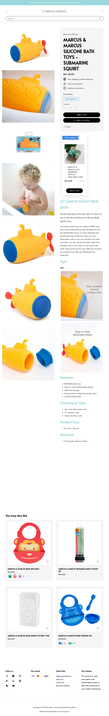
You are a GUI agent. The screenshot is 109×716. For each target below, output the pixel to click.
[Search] (99, 18)
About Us (59, 679)
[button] (6, 11)
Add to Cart (82, 114)
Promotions (68, 94)
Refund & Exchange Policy (49, 711)
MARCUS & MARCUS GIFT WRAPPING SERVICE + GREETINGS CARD (73, 172)
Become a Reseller (63, 686)
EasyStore (72, 707)
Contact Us (60, 682)
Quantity (66, 104)
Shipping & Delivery (63, 676)
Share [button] (67, 127)
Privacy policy (64, 711)
